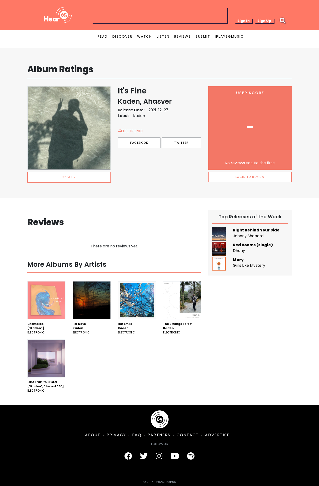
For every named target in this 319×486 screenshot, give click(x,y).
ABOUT (92, 435)
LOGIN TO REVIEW (250, 177)
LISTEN (163, 36)
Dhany (239, 250)
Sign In (243, 20)
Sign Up (264, 20)
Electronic (36, 332)
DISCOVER (122, 36)
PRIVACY (116, 435)
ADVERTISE (217, 435)
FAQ (136, 435)
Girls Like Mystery (249, 265)
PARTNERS (159, 435)
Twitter (181, 143)
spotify (69, 177)
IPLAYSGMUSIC (229, 36)
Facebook (139, 143)
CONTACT (188, 435)
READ (103, 36)
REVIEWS (182, 36)
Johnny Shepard (248, 236)
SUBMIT (203, 36)
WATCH (144, 36)
